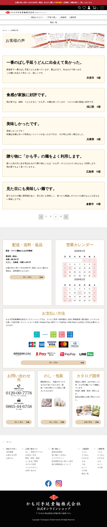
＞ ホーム (7, 439)
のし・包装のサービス (34, 449)
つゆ (83, 462)
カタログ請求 (30, 462)
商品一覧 (53, 22)
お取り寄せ (88, 420)
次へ (65, 216)
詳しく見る (27, 276)
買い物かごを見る (59, 452)
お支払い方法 (30, 452)
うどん (84, 449)
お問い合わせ (30, 468)
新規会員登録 (57, 449)
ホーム (5, 30)
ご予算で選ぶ (51, 17)
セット (84, 465)
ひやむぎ (85, 456)
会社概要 (9, 449)
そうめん (85, 452)
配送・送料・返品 (32, 456)
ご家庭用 (62, 17)
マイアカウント (58, 456)
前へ (42, 216)
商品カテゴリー (37, 17)
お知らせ (9, 456)
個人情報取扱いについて (61, 462)
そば (83, 459)
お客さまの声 (11, 452)
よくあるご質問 (31, 459)
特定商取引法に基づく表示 (62, 459)
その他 (84, 468)
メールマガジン (31, 465)
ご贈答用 (72, 17)
